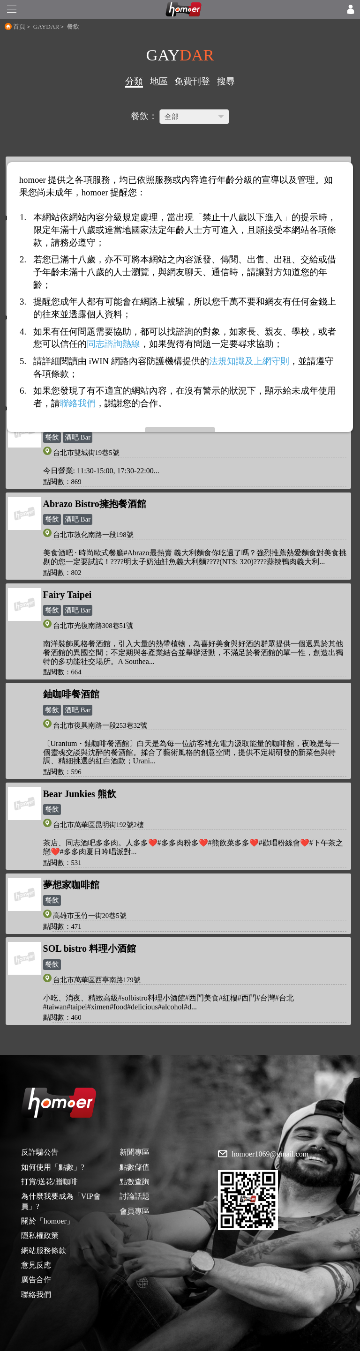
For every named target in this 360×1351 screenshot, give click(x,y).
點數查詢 (135, 1182)
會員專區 (135, 1211)
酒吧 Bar (77, 437)
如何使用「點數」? (52, 1167)
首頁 (19, 26)
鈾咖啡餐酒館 (71, 694)
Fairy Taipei (67, 595)
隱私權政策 (40, 1235)
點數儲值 (135, 1167)
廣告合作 (36, 1280)
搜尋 (226, 81)
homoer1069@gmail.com (270, 1154)
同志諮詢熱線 (113, 344)
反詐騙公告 (40, 1152)
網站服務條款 (43, 1250)
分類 (134, 81)
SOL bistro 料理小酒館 (89, 948)
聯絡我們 (36, 1295)
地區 (159, 81)
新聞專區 (135, 1152)
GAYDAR (46, 26)
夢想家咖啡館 (71, 885)
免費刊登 (192, 81)
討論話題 (135, 1196)
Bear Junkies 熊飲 (79, 794)
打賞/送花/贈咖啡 (49, 1182)
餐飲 (52, 437)
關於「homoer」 (47, 1221)
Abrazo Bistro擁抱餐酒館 (94, 504)
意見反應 (36, 1265)
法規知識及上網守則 (249, 361)
